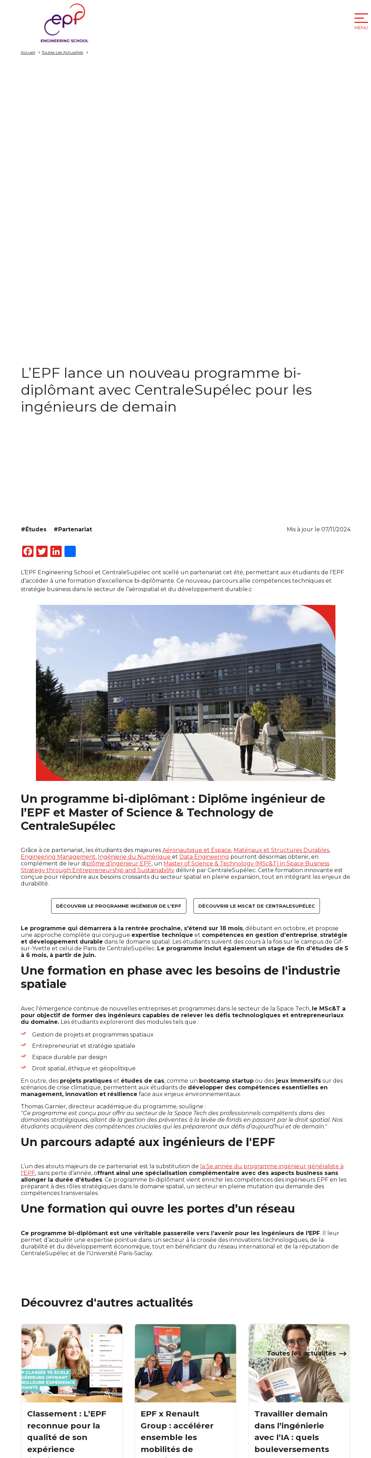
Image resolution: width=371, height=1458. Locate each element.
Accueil (28, 52)
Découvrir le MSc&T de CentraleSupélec (256, 906)
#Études (34, 529)
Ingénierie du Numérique (135, 856)
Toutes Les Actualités (62, 52)
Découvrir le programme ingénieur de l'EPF (118, 906)
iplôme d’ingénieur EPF (118, 863)
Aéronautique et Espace (196, 850)
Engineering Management (58, 856)
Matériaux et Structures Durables (281, 850)
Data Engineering (204, 856)
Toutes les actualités (301, 1353)
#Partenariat (73, 529)
